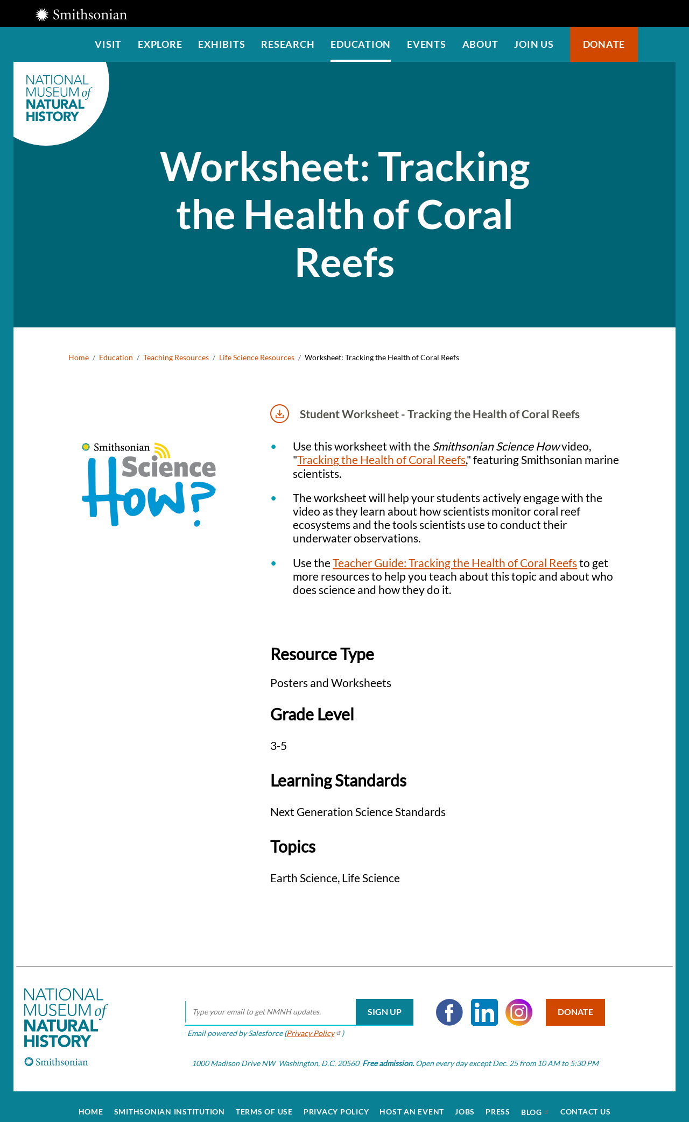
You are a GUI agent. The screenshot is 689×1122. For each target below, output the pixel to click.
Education (361, 44)
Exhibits (221, 44)
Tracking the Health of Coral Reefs (381, 459)
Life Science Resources (256, 357)
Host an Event (411, 1101)
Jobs (465, 1101)
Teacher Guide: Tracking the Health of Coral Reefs (455, 562)
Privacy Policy (336, 1101)
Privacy (307, 1022)
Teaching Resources (176, 357)
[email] (292, 1001)
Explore (160, 44)
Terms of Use (264, 1101)
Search (657, 44)
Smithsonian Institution (169, 1101)
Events (426, 44)
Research (287, 44)
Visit (108, 44)
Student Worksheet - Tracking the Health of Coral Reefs (425, 413)
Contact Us (585, 1101)
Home (78, 357)
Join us (533, 44)
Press (498, 1101)
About (480, 44)
